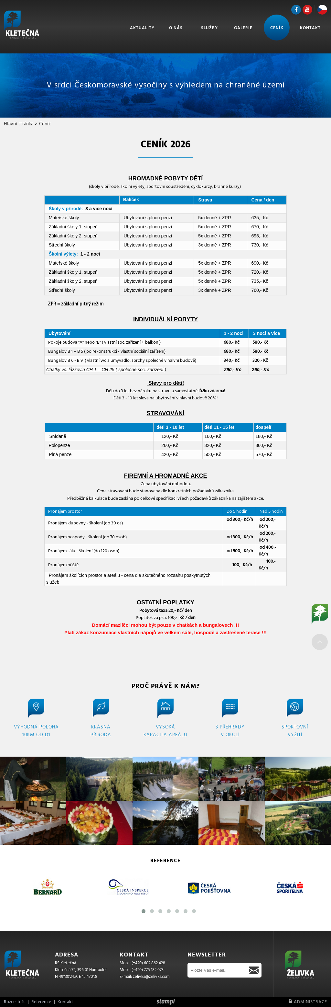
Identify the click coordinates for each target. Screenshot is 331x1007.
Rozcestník (14, 1002)
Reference (41, 1002)
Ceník (276, 28)
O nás (176, 28)
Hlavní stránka (18, 124)
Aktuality (142, 28)
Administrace (308, 1002)
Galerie (243, 28)
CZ (322, 10)
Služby (209, 28)
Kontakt (310, 28)
